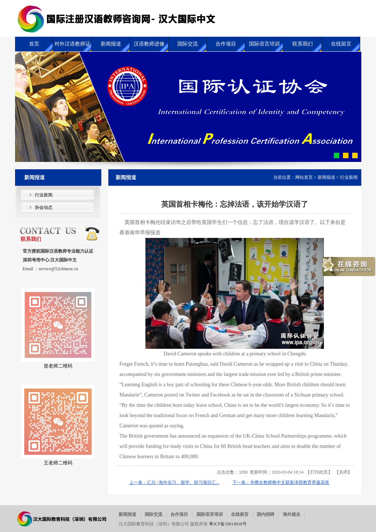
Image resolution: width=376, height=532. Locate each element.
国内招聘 (265, 514)
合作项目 (179, 514)
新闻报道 (326, 177)
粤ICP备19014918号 (228, 523)
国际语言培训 (209, 514)
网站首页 (304, 177)
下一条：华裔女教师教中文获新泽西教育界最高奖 (280, 482)
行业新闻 (349, 177)
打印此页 (319, 472)
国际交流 (153, 514)
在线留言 (240, 514)
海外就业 (291, 514)
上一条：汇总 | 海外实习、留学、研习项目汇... (174, 482)
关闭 (343, 472)
